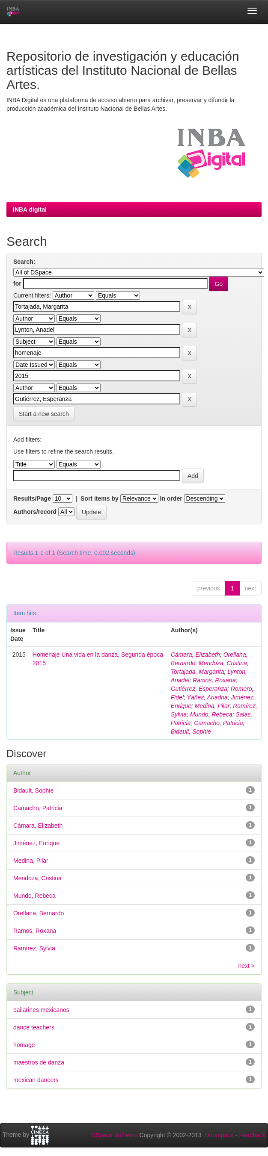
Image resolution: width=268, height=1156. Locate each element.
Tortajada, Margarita (197, 671)
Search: (24, 261)
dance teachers (33, 1027)
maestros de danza (38, 1062)
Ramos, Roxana (214, 680)
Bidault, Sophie (191, 731)
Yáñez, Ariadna (207, 697)
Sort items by (99, 498)
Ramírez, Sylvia (34, 948)
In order (171, 498)
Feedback (252, 1135)
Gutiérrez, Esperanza (199, 688)
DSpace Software (114, 1135)
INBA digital (30, 209)
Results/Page (32, 498)
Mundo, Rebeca (211, 714)
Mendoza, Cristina (223, 663)
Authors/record (35, 511)
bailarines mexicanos (41, 1009)
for (17, 283)
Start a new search (44, 413)
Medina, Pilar (212, 705)
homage (24, 1044)
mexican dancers (36, 1079)
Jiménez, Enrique (36, 843)
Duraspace (219, 1135)
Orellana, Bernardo (38, 913)
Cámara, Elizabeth (195, 654)
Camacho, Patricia (218, 723)
